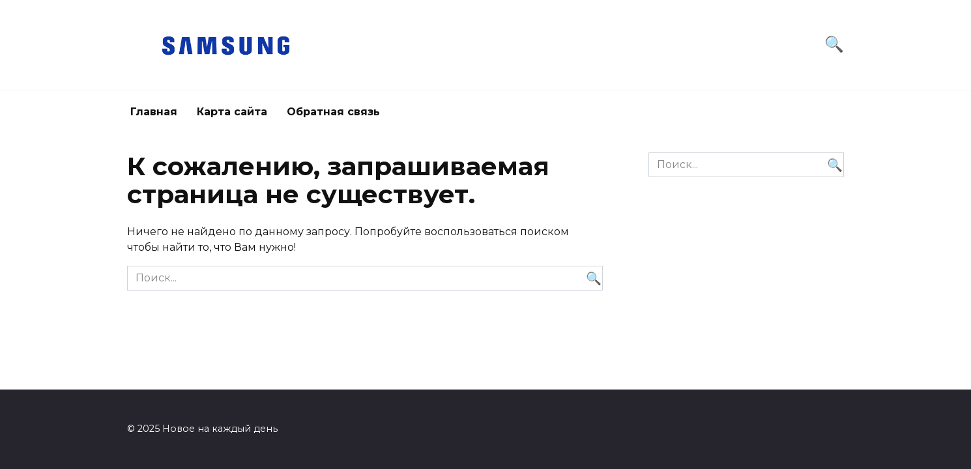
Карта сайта (232, 112)
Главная (153, 112)
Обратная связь (333, 112)
